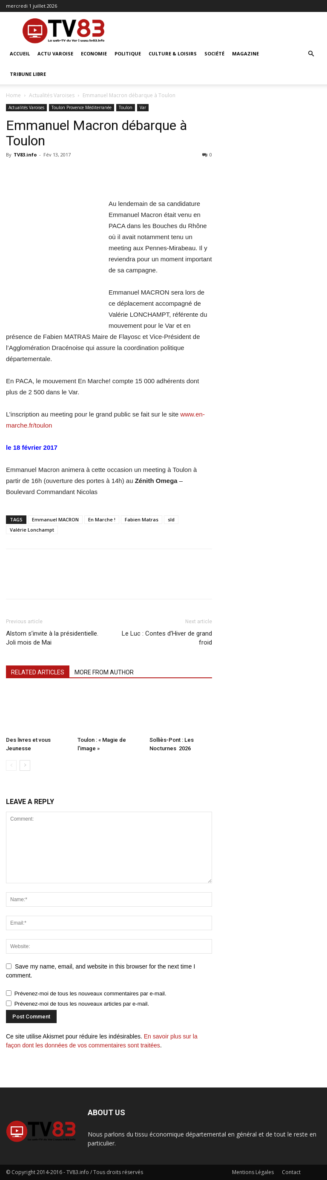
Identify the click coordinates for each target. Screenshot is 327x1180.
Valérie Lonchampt (32, 529)
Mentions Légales (253, 1172)
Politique (128, 53)
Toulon (125, 107)
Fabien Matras (141, 519)
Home (13, 95)
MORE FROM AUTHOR (104, 672)
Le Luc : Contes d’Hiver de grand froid (167, 638)
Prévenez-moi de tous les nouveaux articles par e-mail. (81, 1004)
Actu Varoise (55, 53)
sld (171, 519)
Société (214, 53)
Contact (291, 1172)
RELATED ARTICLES (37, 672)
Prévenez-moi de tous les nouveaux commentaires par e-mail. (90, 993)
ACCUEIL (20, 53)
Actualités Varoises (52, 95)
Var (143, 107)
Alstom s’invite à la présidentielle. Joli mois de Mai (52, 638)
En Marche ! (101, 519)
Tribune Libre (28, 74)
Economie (94, 53)
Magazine (245, 53)
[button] (311, 54)
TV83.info (25, 154)
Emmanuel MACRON (55, 519)
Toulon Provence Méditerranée (82, 107)
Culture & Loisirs (173, 53)
